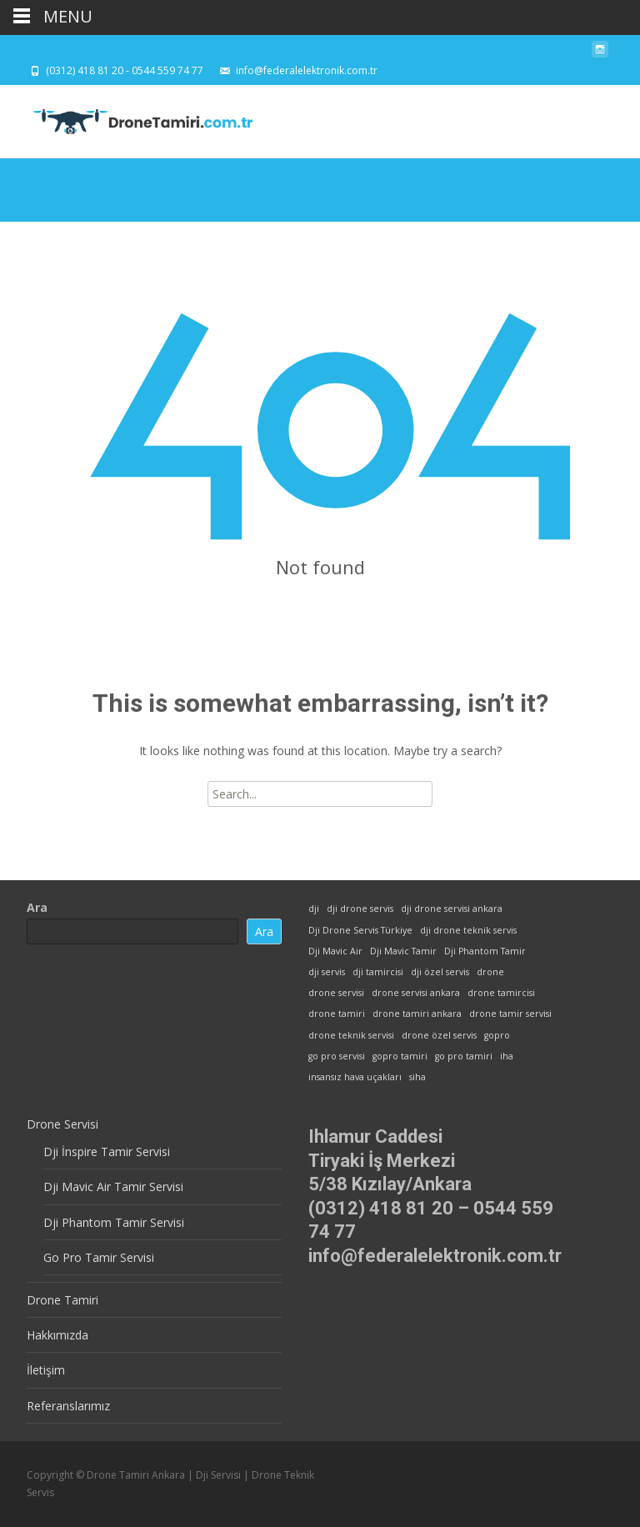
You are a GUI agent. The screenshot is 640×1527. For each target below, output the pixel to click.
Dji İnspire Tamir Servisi (106, 1151)
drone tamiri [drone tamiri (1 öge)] (336, 1013)
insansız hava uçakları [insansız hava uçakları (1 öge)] (355, 1077)
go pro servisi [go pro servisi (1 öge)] (336, 1056)
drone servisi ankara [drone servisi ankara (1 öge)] (416, 993)
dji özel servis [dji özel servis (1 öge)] (440, 972)
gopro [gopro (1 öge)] (497, 1035)
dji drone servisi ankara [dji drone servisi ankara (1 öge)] (451, 908)
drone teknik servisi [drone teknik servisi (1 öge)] (351, 1035)
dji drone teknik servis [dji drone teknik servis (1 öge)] (468, 930)
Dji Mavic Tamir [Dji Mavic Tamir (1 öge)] (403, 951)
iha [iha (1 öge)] (506, 1056)
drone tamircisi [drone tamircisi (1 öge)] (501, 993)
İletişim (46, 1370)
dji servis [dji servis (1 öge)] (326, 972)
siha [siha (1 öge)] (417, 1077)
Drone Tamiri (62, 1300)
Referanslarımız (68, 1406)
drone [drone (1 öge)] (490, 972)
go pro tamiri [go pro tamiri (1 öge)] (463, 1056)
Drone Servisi (62, 1124)
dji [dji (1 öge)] (313, 908)
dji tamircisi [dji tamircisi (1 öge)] (377, 972)
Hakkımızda (57, 1335)
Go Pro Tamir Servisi (98, 1257)
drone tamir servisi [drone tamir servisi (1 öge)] (510, 1013)
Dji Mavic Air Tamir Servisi (113, 1186)
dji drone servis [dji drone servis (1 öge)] (360, 908)
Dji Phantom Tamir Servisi (113, 1222)
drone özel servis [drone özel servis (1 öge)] (439, 1035)
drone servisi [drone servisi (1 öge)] (336, 993)
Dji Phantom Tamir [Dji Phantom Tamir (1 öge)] (485, 951)
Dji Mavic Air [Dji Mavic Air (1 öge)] (335, 951)
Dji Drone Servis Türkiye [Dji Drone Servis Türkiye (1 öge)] (360, 930)
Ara (37, 907)
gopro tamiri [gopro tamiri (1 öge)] (400, 1056)
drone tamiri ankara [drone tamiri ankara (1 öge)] (417, 1013)
